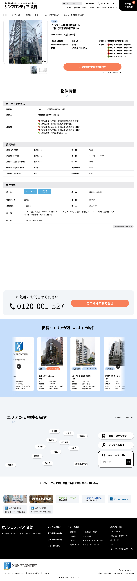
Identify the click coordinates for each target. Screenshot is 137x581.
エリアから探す (17, 15)
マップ (84, 8)
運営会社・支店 (116, 527)
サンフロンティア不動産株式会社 (14, 573)
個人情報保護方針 (34, 573)
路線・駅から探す (55, 539)
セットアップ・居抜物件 (94, 540)
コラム (112, 544)
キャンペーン (112, 8)
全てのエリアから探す (125, 417)
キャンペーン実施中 (92, 544)
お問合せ (46, 573)
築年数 (44, 192)
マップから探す (54, 545)
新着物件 (73, 532)
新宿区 (28, 15)
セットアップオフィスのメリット (122, 549)
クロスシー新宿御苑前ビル (50, 15)
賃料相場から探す (55, 533)
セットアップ (101, 8)
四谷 (36, 15)
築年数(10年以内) (91, 532)
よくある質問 (115, 531)
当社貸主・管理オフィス (119, 536)
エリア (69, 8)
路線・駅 (77, 8)
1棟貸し (73, 540)
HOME (5, 15)
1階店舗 (73, 536)
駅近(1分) (88, 536)
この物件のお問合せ (92, 67)
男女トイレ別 (30, 191)
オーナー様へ (90, 3)
